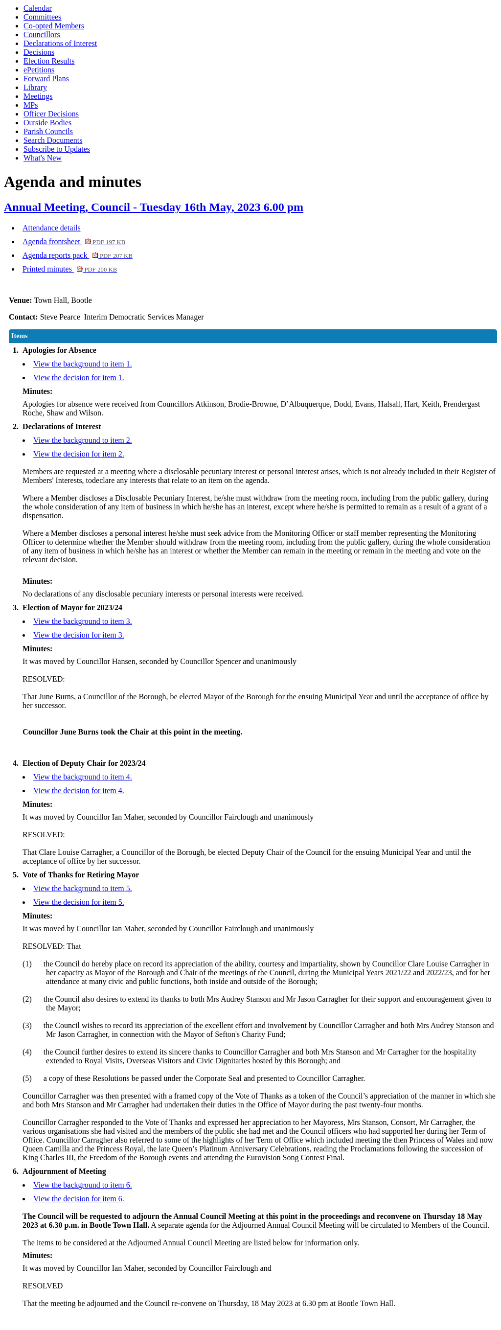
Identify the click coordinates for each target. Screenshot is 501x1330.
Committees (42, 17)
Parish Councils (48, 131)
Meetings (38, 96)
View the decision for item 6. (78, 1198)
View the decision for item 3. (78, 635)
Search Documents (52, 140)
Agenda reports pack (78, 255)
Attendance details (52, 228)
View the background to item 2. (82, 440)
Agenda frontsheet (74, 241)
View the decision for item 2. (78, 454)
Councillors (41, 34)
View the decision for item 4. (78, 790)
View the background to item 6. (82, 1185)
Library (35, 87)
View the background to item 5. (82, 888)
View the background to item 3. (82, 621)
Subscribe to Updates (56, 149)
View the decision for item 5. (78, 902)
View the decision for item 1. (78, 377)
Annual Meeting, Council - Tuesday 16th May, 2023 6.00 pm (153, 207)
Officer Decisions (51, 114)
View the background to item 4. (82, 777)
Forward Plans (46, 78)
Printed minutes (70, 269)
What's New (42, 158)
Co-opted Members (53, 26)
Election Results (48, 61)
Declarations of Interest (60, 43)
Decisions (38, 52)
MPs (30, 105)
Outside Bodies (47, 122)
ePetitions (38, 70)
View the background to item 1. (82, 364)
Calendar (37, 8)
